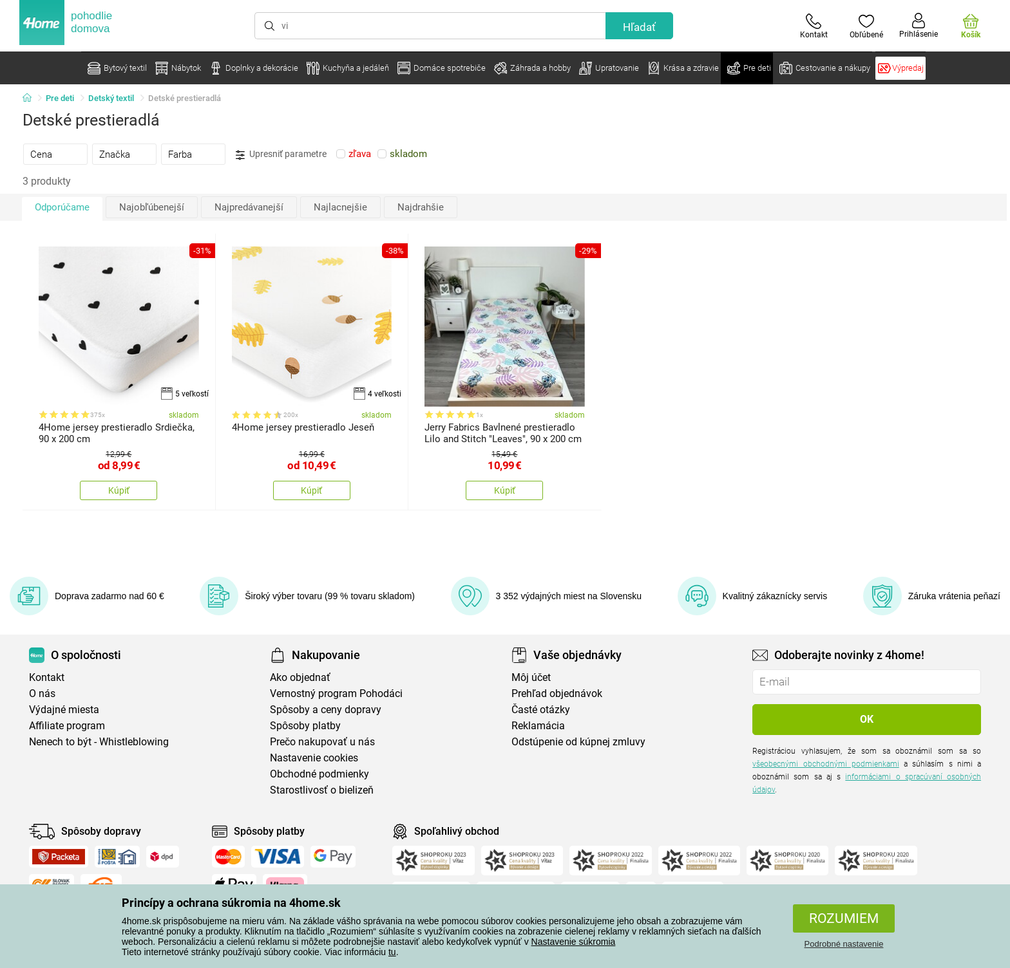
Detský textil (111, 98)
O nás (42, 693)
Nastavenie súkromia (573, 941)
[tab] (55, 154)
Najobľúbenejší (151, 207)
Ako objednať (300, 677)
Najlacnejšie (340, 207)
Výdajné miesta (64, 709)
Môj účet (531, 677)
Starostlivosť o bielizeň (322, 790)
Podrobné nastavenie (844, 944)
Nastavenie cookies (314, 758)
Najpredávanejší (248, 207)
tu (392, 952)
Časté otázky (540, 709)
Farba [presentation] (180, 154)
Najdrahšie (420, 207)
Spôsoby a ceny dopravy (325, 709)
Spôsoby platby (305, 726)
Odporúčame (62, 207)
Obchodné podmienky (319, 774)
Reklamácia (538, 726)
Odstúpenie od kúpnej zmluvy (578, 742)
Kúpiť (118, 490)
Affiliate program (67, 726)
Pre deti (60, 98)
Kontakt (46, 677)
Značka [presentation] (114, 154)
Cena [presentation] (41, 154)
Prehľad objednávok (556, 693)
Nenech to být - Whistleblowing (99, 742)
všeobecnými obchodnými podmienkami (825, 763)
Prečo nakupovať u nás (322, 742)
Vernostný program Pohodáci (336, 693)
